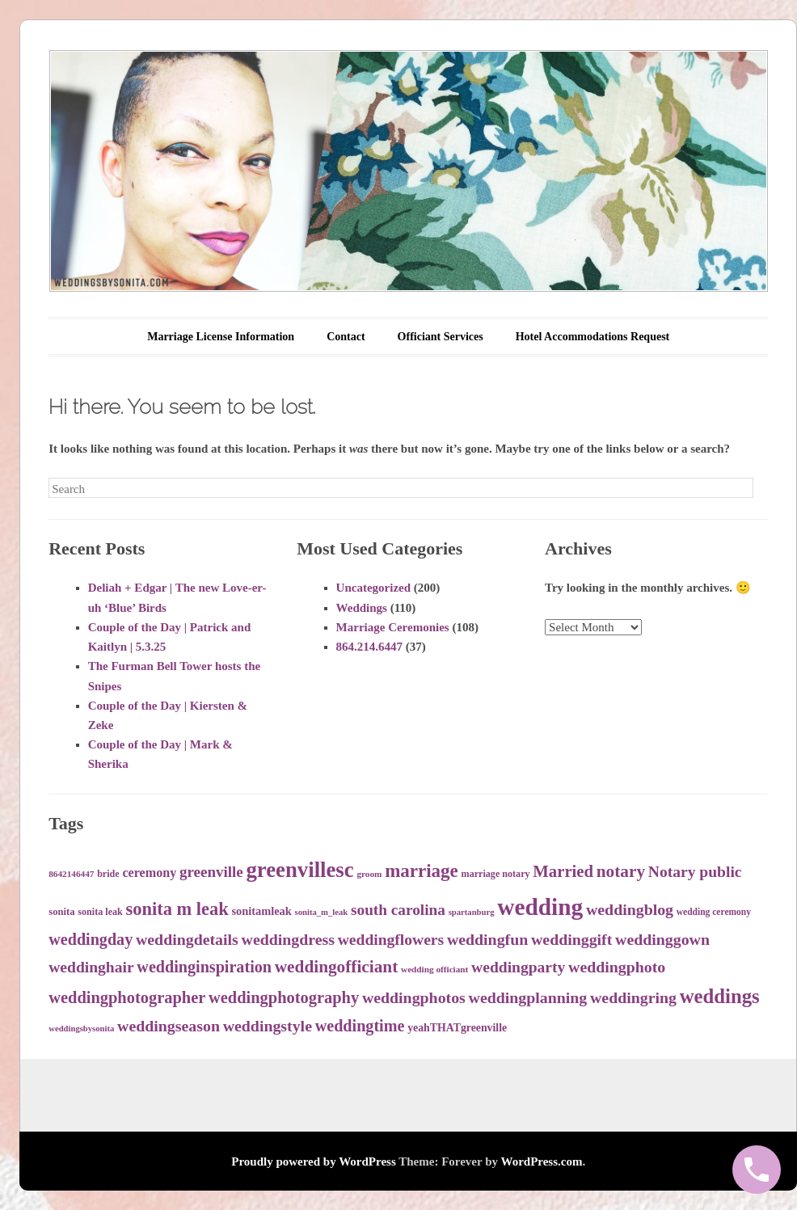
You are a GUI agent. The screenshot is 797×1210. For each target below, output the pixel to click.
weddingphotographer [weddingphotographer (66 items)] (126, 997)
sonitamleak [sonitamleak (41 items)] (261, 910)
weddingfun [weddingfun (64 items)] (487, 939)
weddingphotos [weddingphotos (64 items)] (414, 997)
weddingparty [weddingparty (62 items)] (518, 967)
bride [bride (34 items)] (108, 873)
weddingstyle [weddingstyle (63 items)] (267, 1026)
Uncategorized (373, 587)
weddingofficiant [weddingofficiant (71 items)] (336, 966)
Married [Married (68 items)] (563, 871)
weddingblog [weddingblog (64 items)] (629, 909)
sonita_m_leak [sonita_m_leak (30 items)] (321, 912)
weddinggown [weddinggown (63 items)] (662, 939)
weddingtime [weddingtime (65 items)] (360, 1026)
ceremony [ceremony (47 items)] (149, 872)
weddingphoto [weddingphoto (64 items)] (616, 967)
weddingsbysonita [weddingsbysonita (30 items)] (81, 1028)
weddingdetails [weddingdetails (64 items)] (187, 939)
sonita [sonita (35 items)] (61, 911)
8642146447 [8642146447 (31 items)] (71, 874)
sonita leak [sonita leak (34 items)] (100, 911)
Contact (346, 337)
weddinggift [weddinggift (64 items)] (571, 939)
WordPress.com (541, 1161)
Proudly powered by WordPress (313, 1161)
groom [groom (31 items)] (369, 874)
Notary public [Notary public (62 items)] (695, 871)
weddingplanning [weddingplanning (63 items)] (528, 997)
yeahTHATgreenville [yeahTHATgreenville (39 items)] (457, 1028)
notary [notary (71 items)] (621, 871)
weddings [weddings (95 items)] (720, 996)
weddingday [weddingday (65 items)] (90, 939)
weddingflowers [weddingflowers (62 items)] (391, 939)
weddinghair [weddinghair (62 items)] (90, 967)
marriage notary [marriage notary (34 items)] (496, 873)
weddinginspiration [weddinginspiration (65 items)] (204, 967)
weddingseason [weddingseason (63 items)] (168, 1026)
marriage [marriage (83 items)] (421, 870)
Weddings (361, 607)
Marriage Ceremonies (392, 627)
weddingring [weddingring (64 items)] (633, 997)
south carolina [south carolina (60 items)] (398, 909)
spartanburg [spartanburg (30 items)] (472, 912)
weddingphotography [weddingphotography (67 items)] (284, 997)
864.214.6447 (369, 646)
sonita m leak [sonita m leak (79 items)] (177, 909)
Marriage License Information (220, 337)
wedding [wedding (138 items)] (540, 907)
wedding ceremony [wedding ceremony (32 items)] (714, 912)
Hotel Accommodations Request (593, 337)
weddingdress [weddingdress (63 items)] (288, 939)
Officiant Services (440, 337)
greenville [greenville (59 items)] (211, 871)
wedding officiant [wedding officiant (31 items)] (434, 969)
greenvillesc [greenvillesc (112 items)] (300, 870)
